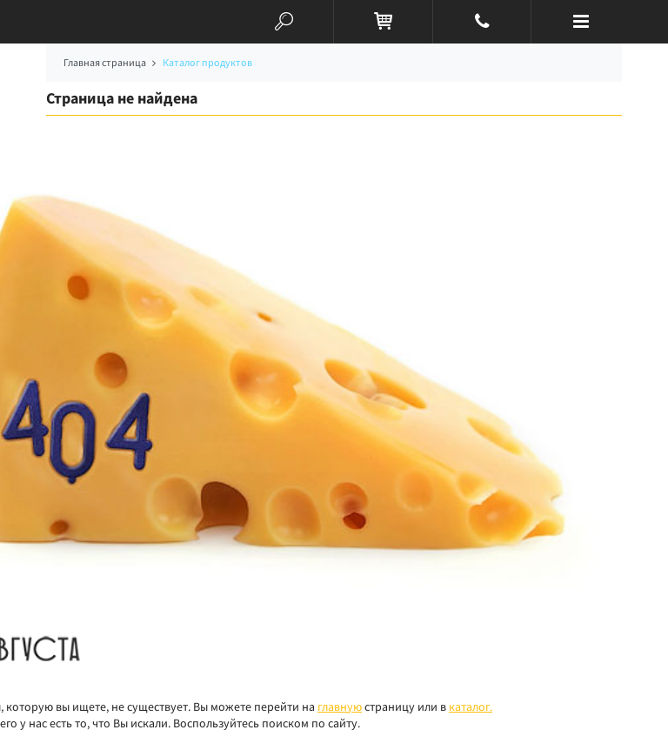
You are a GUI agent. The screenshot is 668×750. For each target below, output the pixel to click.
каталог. (470, 706)
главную (339, 706)
